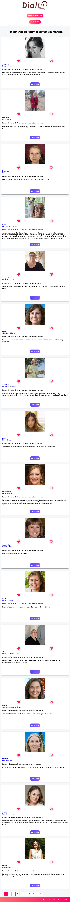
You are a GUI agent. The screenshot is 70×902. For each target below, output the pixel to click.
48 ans (14, 867)
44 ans (11, 814)
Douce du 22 (6, 492)
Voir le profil (35, 84)
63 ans (12, 280)
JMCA (4, 652)
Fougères (5, 280)
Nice (3, 440)
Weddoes (5, 64)
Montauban (6, 386)
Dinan (4, 493)
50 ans (10, 66)
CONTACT (65, 900)
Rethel (4, 173)
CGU (48, 900)
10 (41, 894)
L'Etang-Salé (6, 867)
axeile (4, 438)
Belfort (4, 547)
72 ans (8, 119)
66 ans (13, 386)
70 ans (17, 654)
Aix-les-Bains (6, 226)
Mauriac (5, 600)
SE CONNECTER (35, 22)
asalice (4, 705)
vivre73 (4, 224)
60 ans (11, 600)
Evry (3, 119)
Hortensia (5, 171)
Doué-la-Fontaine (8, 654)
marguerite (6, 278)
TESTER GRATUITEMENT (35, 16)
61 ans (10, 760)
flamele (4, 598)
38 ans (14, 226)
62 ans (10, 173)
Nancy (4, 66)
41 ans (9, 493)
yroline (4, 812)
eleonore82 (6, 385)
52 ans (9, 440)
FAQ (43, 900)
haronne (5, 759)
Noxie (4, 331)
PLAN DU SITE (56, 900)
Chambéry (5, 333)
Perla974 (5, 866)
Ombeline (5, 118)
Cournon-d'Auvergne (9, 707)
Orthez (4, 760)
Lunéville (5, 814)
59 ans (10, 547)
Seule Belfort (6, 545)
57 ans (12, 333)
